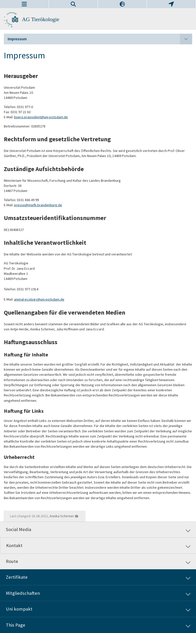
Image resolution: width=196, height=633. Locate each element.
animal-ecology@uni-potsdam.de (39, 299)
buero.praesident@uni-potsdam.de (41, 117)
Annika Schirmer (62, 516)
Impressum (100, 39)
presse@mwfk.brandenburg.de (38, 205)
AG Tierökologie (40, 19)
